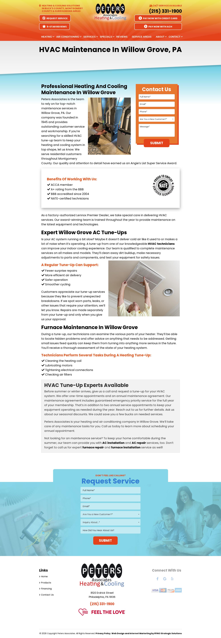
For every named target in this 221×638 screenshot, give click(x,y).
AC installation (113, 443)
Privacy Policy (103, 633)
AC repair (139, 443)
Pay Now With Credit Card (158, 18)
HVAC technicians (161, 244)
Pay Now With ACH (158, 26)
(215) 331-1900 (165, 11)
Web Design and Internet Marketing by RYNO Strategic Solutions (146, 633)
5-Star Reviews (54, 26)
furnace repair (93, 447)
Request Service (55, 18)
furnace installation (125, 447)
